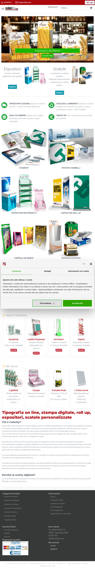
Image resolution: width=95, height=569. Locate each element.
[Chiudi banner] (91, 264)
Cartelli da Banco (24, 258)
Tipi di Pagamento (56, 510)
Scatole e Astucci (71, 258)
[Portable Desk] (59, 390)
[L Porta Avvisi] (81, 390)
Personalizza (47, 303)
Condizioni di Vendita (57, 503)
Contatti (7, 533)
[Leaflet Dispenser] (36, 339)
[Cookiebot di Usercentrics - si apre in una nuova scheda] (74, 264)
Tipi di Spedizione (56, 507)
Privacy (52, 497)
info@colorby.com (23, 2)
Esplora (12, 87)
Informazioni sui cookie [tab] (78, 271)
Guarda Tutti (48, 56)
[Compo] (36, 390)
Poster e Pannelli (71, 168)
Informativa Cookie (56, 500)
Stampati (24, 168)
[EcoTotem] (59, 339)
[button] (8, 39)
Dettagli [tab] (47, 271)
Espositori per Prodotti (24, 213)
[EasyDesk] (13, 339)
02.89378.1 (6, 2)
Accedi (52, 546)
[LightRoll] (13, 390)
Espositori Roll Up (71, 213)
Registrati (53, 549)
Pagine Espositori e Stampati (60, 514)
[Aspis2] (81, 339)
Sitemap (7, 537)
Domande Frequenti (11, 530)
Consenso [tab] (16, 271)
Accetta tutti (77, 303)
